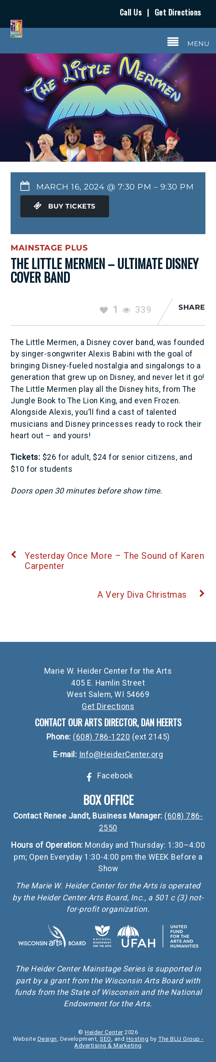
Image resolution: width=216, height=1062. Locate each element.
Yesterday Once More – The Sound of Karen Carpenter (107, 561)
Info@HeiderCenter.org (121, 754)
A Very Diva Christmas (151, 595)
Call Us (131, 12)
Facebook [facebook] (108, 775)
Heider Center (104, 1032)
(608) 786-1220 (101, 736)
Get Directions (178, 12)
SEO (105, 1038)
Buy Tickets (65, 206)
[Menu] (188, 42)
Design (47, 1038)
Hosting (137, 1038)
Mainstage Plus (49, 247)
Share (191, 307)
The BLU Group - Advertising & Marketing (138, 1042)
